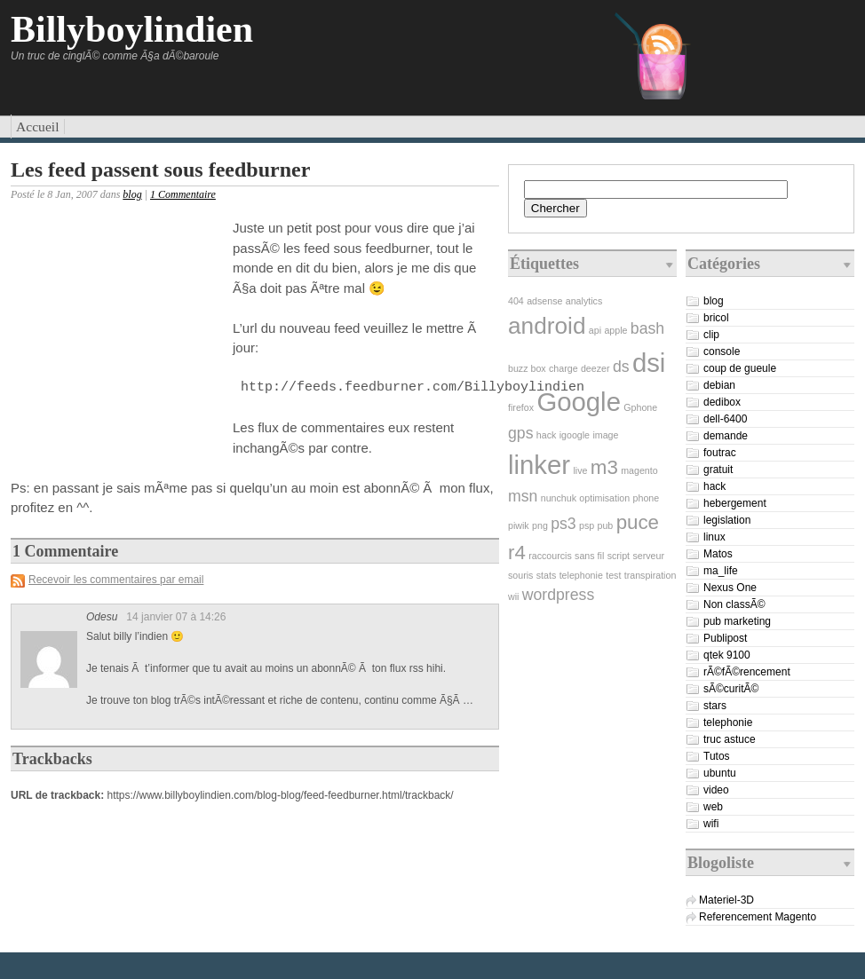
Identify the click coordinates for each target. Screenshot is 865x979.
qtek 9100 (726, 655)
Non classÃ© (734, 604)
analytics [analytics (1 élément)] (584, 301)
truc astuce (729, 739)
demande (725, 436)
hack (714, 486)
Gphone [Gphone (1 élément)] (640, 407)
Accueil (38, 126)
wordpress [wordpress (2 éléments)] (558, 595)
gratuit (718, 469)
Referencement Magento (757, 917)
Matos (718, 554)
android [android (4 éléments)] (546, 325)
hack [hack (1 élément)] (546, 435)
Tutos (716, 756)
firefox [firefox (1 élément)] (521, 407)
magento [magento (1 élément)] (639, 470)
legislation (726, 520)
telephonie (727, 722)
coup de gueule (739, 368)
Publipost (725, 638)
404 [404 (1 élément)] (516, 301)
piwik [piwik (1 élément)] (518, 525)
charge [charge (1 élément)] (563, 368)
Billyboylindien (132, 29)
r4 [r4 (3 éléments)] (517, 552)
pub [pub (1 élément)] (606, 525)
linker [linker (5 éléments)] (539, 464)
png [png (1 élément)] (540, 525)
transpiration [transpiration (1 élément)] (650, 575)
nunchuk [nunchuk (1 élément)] (558, 498)
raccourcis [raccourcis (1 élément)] (550, 555)
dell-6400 (725, 419)
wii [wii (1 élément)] (513, 596)
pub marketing (737, 621)
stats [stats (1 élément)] (546, 575)
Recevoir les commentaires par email (115, 579)
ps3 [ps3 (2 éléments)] (563, 524)
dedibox (722, 402)
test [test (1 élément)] (613, 575)
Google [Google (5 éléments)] (578, 401)
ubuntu (719, 773)
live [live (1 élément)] (580, 470)
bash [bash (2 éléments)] (647, 328)
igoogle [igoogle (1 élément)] (574, 435)
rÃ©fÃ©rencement (746, 672)
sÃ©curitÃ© (730, 689)
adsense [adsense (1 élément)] (544, 301)
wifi (710, 823)
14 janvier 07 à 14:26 (176, 617)
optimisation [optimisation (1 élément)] (604, 498)
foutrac (719, 452)
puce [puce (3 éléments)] (637, 522)
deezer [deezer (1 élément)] (595, 368)
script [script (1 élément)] (618, 555)
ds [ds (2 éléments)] (621, 366)
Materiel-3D (726, 900)
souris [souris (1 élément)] (520, 575)
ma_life (720, 571)
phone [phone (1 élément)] (646, 498)
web (713, 807)
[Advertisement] (117, 332)
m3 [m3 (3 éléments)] (604, 467)
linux (714, 537)
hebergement (734, 503)
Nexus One (730, 587)
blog (132, 194)
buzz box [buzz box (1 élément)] (527, 368)
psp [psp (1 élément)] (586, 525)
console (721, 351)
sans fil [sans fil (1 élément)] (589, 555)
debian (719, 385)
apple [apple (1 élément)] (615, 330)
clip (711, 334)
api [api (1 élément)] (595, 330)
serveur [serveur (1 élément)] (648, 555)
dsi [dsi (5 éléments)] (649, 362)
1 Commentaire (183, 194)
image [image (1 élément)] (605, 435)
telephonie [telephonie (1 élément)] (581, 575)
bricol (716, 318)
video (716, 790)
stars (714, 705)
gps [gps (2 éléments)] (520, 433)
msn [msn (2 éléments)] (522, 496)
